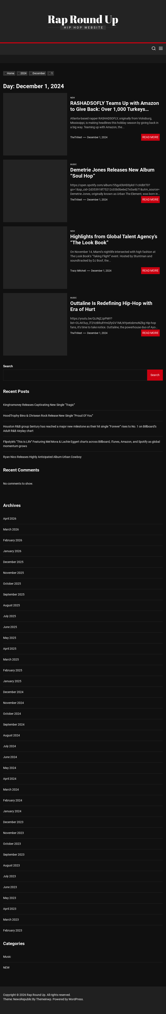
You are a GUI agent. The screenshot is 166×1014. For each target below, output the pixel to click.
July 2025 (9, 616)
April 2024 (9, 778)
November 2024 (13, 702)
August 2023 (11, 865)
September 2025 (13, 594)
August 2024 (11, 735)
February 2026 (12, 540)
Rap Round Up (83, 19)
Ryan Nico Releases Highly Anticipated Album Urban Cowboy (42, 457)
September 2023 (13, 854)
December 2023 (13, 822)
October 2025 (12, 583)
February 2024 (12, 800)
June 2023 (10, 887)
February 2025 (12, 670)
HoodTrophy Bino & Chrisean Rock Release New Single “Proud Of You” (48, 415)
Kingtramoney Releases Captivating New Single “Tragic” (39, 404)
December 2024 (13, 692)
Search (8, 366)
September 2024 (13, 724)
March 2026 (11, 529)
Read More (150, 137)
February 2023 (12, 930)
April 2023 (9, 908)
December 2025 (13, 562)
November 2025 (13, 572)
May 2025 (9, 637)
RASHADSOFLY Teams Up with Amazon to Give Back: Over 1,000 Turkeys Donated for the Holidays (114, 109)
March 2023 (11, 919)
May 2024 (9, 768)
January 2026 (12, 551)
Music (73, 164)
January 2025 (12, 681)
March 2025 (11, 659)
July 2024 (9, 746)
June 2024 (10, 757)
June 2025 (10, 627)
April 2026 (9, 518)
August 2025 (11, 605)
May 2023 (9, 898)
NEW (72, 98)
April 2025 (9, 648)
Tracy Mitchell (78, 270)
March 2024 (11, 789)
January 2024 (12, 811)
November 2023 (13, 833)
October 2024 (12, 713)
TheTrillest (76, 137)
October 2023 (12, 843)
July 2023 (9, 876)
